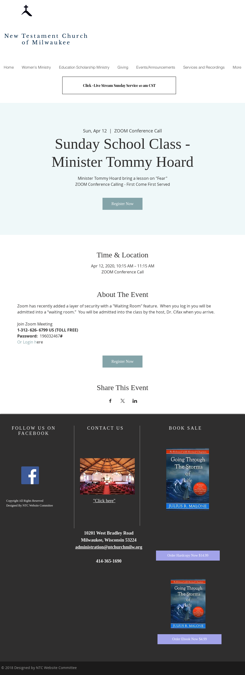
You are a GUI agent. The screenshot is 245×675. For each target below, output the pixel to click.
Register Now (123, 204)
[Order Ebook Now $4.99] (190, 639)
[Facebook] (30, 475)
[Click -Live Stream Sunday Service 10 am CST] (119, 85)
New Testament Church (46, 36)
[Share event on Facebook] (110, 401)
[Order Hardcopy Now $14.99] (188, 556)
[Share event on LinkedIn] (134, 401)
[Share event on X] (122, 401)
